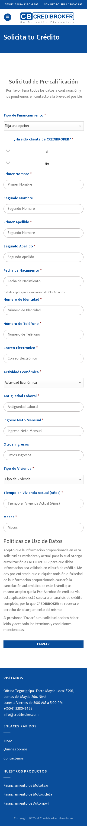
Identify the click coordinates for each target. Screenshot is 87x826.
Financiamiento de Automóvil (26, 803)
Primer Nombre (17, 178)
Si (46, 155)
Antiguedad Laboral (21, 400)
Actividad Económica (22, 376)
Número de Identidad (22, 303)
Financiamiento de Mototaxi (25, 786)
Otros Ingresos (16, 448)
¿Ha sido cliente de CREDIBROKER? (43, 143)
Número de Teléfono (22, 327)
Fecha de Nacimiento (22, 274)
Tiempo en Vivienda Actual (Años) (33, 496)
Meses (10, 521)
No (47, 167)
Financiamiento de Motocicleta (27, 794)
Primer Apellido (17, 226)
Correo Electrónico (20, 352)
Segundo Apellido (19, 250)
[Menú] (7, 17)
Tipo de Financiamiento (24, 119)
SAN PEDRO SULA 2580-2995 (63, 4)
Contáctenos (13, 758)
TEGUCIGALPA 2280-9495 (21, 4)
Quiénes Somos (15, 749)
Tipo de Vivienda (18, 472)
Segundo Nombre (18, 202)
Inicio (7, 740)
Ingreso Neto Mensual (23, 424)
